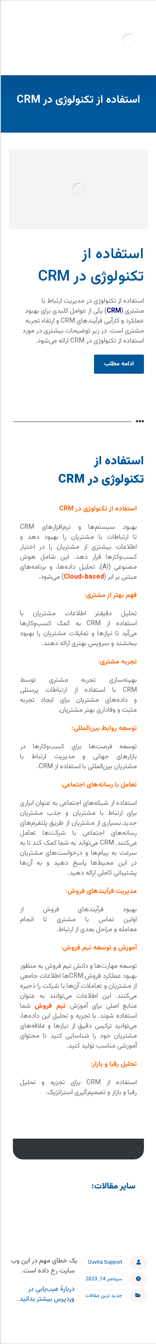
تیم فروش (49, 1006)
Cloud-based (83, 577)
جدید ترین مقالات (103, 1296)
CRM (113, 311)
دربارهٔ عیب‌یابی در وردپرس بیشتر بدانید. (45, 1294)
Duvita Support (105, 1262)
